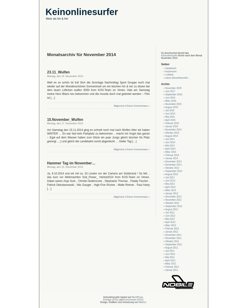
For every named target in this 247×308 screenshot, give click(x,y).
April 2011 (170, 260)
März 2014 (170, 152)
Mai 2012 (170, 219)
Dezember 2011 (173, 235)
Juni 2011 (170, 254)
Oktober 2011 (172, 241)
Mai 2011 (170, 257)
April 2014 (170, 149)
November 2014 (173, 129)
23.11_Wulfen (58, 72)
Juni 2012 (170, 216)
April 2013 (170, 187)
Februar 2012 (172, 228)
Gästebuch (170, 68)
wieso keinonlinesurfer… (177, 78)
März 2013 (170, 190)
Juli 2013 (169, 177)
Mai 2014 (170, 145)
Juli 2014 (169, 139)
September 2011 (173, 244)
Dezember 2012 (173, 196)
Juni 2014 (170, 142)
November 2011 (173, 238)
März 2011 (170, 263)
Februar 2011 (172, 267)
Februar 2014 (172, 155)
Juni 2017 (170, 91)
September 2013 (173, 171)
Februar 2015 (172, 123)
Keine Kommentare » (138, 105)
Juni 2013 (170, 180)
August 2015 (171, 107)
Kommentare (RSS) (133, 299)
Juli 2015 (169, 110)
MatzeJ (142, 302)
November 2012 (173, 200)
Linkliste (169, 74)
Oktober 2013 (172, 168)
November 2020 (173, 88)
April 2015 (170, 120)
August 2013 (171, 174)
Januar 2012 (171, 231)
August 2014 (171, 136)
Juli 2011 (169, 251)
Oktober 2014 (172, 133)
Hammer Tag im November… (71, 163)
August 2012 (171, 209)
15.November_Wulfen (65, 120)
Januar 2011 (171, 270)
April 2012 (170, 222)
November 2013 (173, 164)
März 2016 (170, 101)
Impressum (171, 71)
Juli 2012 (169, 212)
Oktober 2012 (172, 203)
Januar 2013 (171, 193)
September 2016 (173, 94)
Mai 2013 (170, 184)
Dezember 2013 (173, 161)
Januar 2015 (171, 126)
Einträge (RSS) (110, 299)
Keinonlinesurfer (169, 55)
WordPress (137, 297)
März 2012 (170, 225)
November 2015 (173, 104)
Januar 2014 (171, 158)
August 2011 (171, 247)
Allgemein (119, 105)
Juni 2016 (170, 97)
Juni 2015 (170, 113)
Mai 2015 (170, 117)
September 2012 (173, 206)
